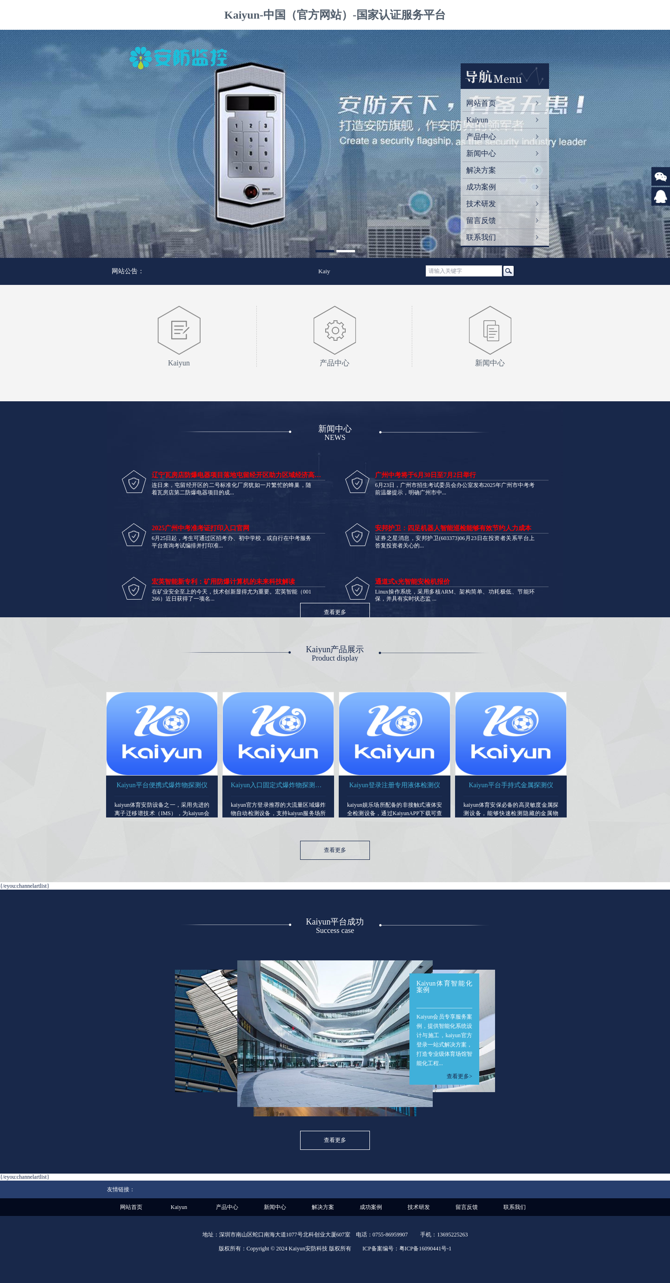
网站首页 (481, 103)
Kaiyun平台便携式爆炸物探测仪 (161, 785)
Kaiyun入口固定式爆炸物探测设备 (278, 785)
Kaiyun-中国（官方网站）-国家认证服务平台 (335, 15)
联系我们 (481, 237)
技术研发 (481, 204)
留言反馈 (481, 220)
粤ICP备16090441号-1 (425, 1248)
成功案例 (481, 187)
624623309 (661, 203)
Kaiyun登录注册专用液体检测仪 (394, 785)
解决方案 (481, 170)
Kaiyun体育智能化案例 (444, 986)
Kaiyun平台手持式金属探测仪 (511, 785)
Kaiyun (477, 120)
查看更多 (335, 612)
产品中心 (481, 137)
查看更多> (459, 1076)
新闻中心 (481, 153)
